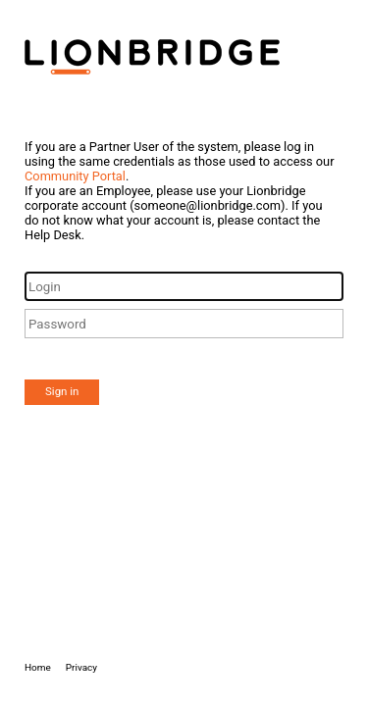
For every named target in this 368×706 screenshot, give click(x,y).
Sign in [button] (62, 391)
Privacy (81, 667)
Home (38, 667)
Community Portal (75, 176)
